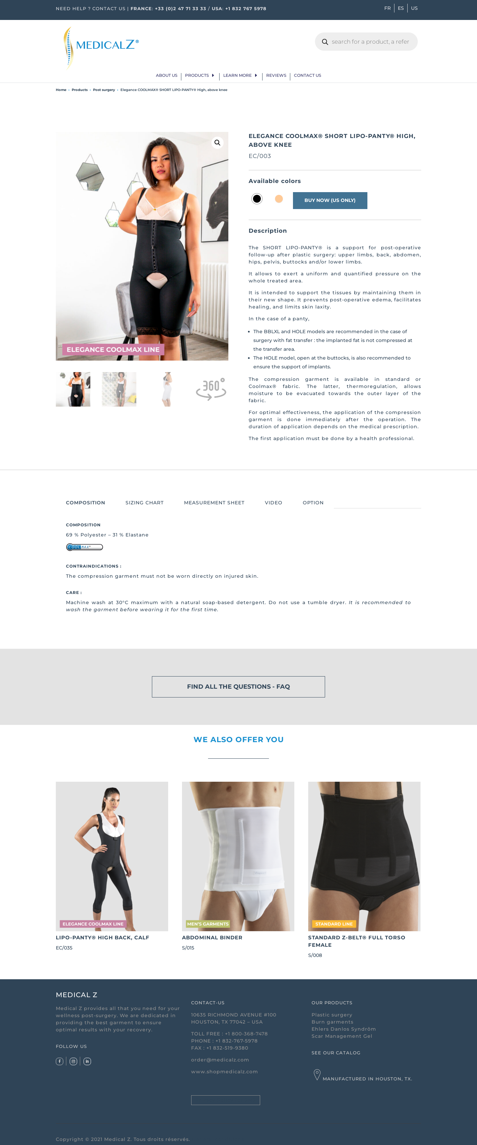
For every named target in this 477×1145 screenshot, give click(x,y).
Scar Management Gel (342, 1036)
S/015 (238, 866)
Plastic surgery (332, 1015)
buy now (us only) (330, 200)
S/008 (364, 870)
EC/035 (112, 866)
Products (197, 75)
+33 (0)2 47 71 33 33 (180, 8)
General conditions (218, 1139)
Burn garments (333, 1022)
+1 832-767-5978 (236, 1041)
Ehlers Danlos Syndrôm (344, 1029)
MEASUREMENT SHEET (214, 503)
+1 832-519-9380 (227, 1048)
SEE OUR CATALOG (336, 1052)
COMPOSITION (85, 503)
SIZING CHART (145, 503)
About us (166, 75)
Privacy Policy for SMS (225, 1100)
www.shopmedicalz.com (224, 1072)
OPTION (313, 503)
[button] (217, 143)
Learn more (237, 75)
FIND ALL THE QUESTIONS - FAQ (238, 686)
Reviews (276, 75)
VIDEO (273, 503)
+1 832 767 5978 (246, 8)
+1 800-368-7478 (246, 1034)
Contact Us (307, 75)
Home (61, 90)
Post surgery (104, 90)
